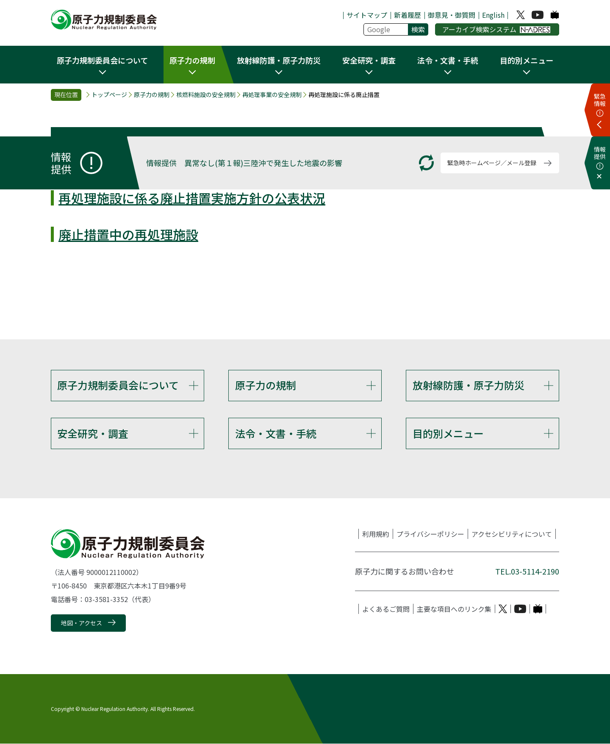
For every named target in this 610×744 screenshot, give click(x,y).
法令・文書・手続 (275, 433)
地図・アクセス (81, 623)
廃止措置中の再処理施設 (128, 234)
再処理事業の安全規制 (272, 94)
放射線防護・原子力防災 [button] (279, 60)
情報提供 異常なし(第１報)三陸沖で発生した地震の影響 (244, 162)
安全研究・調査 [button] (369, 60)
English (493, 15)
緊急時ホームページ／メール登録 (491, 162)
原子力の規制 (151, 94)
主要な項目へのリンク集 (454, 609)
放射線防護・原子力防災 (468, 385)
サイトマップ (367, 15)
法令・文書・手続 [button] (447, 60)
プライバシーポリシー (430, 534)
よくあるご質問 (386, 609)
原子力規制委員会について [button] (102, 60)
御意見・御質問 (451, 15)
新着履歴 (407, 15)
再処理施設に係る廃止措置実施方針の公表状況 (191, 198)
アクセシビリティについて (511, 534)
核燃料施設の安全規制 (206, 94)
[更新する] (426, 163)
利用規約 (375, 534)
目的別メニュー (448, 433)
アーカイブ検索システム (496, 29)
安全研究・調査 (92, 433)
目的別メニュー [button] (526, 60)
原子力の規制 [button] (192, 60)
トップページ (109, 94)
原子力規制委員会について (118, 385)
